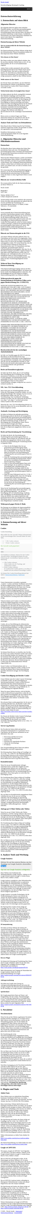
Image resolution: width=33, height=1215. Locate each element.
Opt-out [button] (3, 866)
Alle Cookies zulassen (12, 541)
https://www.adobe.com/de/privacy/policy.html (14, 1144)
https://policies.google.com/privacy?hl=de (16, 1206)
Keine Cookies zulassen (12, 543)
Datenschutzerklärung (11, 575)
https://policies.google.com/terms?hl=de (12, 1208)
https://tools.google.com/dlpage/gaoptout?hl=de (14, 967)
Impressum (21, 575)
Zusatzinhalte (18, 1213)
